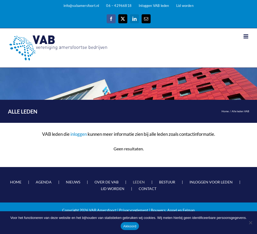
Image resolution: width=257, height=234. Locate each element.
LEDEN (139, 182)
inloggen (78, 134)
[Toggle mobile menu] (246, 36)
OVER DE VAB (106, 182)
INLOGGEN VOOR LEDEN (211, 182)
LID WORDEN (112, 188)
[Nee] (250, 222)
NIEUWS (73, 182)
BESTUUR (167, 182)
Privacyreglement (133, 210)
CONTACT (147, 188)
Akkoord (129, 226)
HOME (15, 182)
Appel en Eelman (181, 210)
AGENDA (44, 182)
